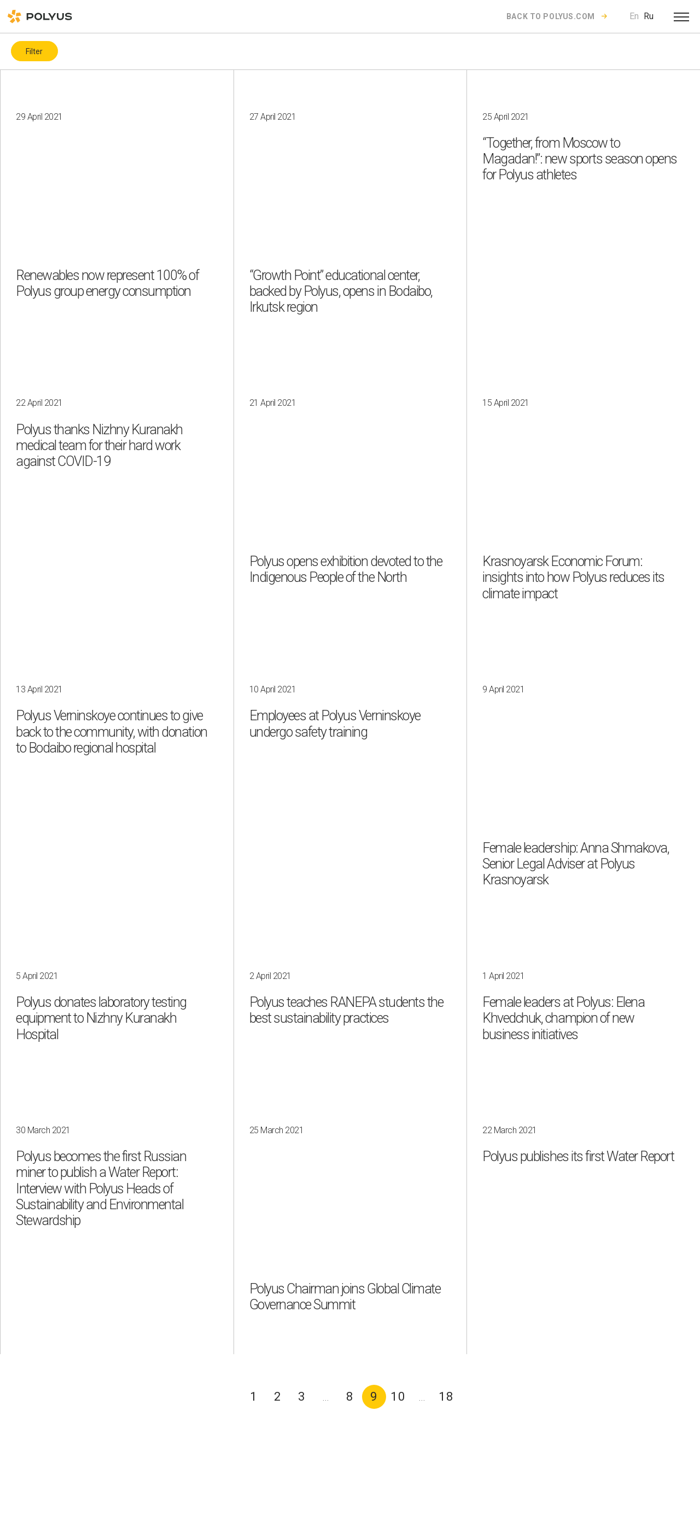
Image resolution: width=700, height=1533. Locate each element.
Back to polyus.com (550, 16)
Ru (649, 16)
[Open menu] (681, 16)
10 (398, 1396)
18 (446, 1396)
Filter (34, 51)
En (634, 16)
